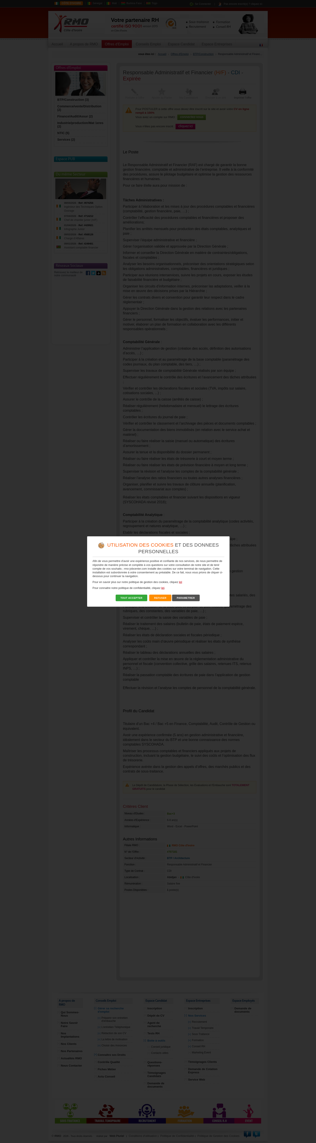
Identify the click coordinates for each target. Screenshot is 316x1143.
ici (180, 582)
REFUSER (160, 598)
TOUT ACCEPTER (131, 598)
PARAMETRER (185, 598)
